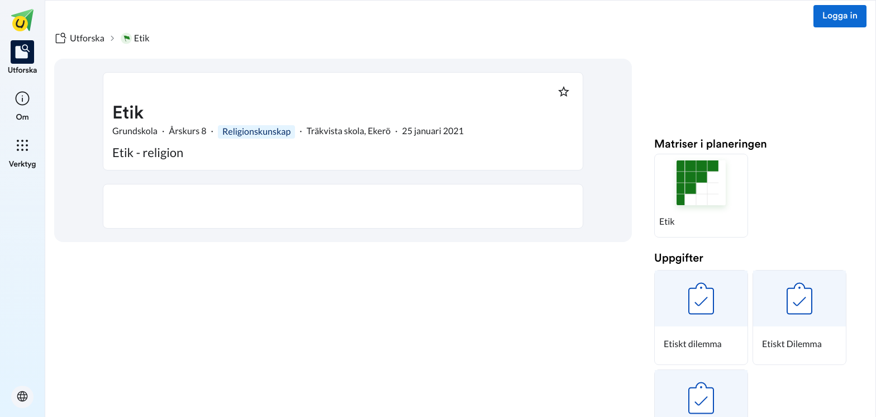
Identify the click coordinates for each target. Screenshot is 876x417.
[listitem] (22, 58)
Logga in (840, 16)
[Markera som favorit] (564, 92)
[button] (701, 196)
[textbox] (343, 206)
